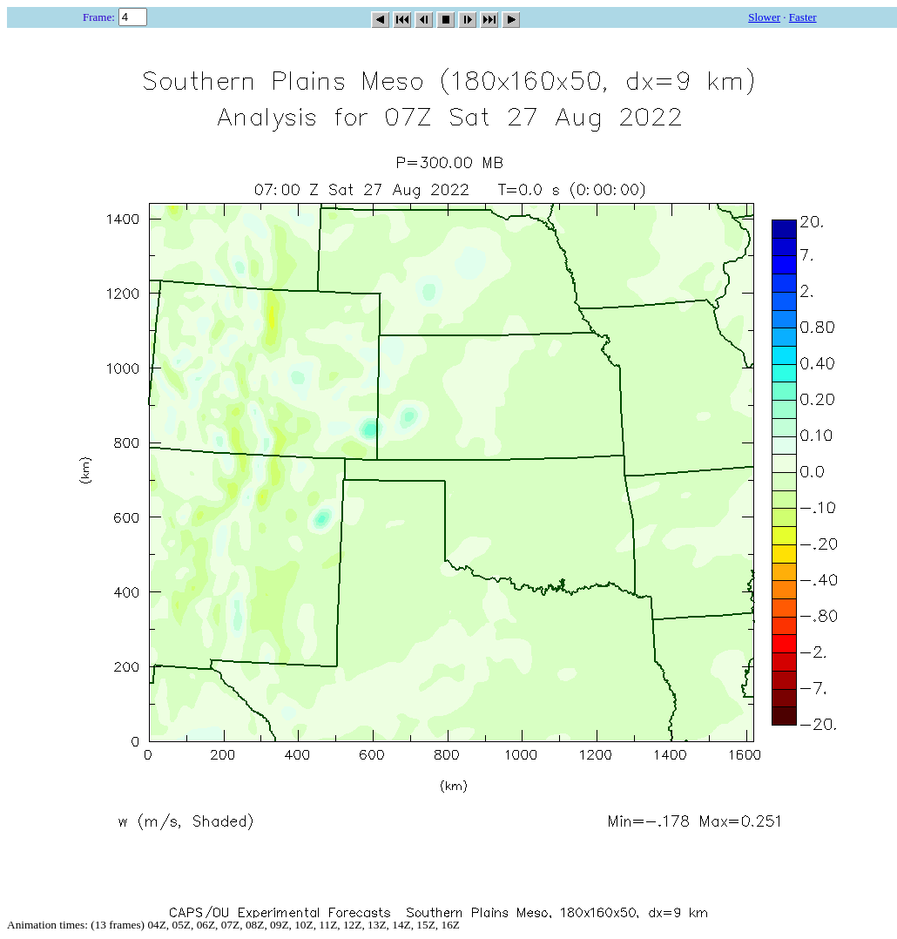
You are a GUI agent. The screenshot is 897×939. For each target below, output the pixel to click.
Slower (764, 17)
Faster (803, 17)
